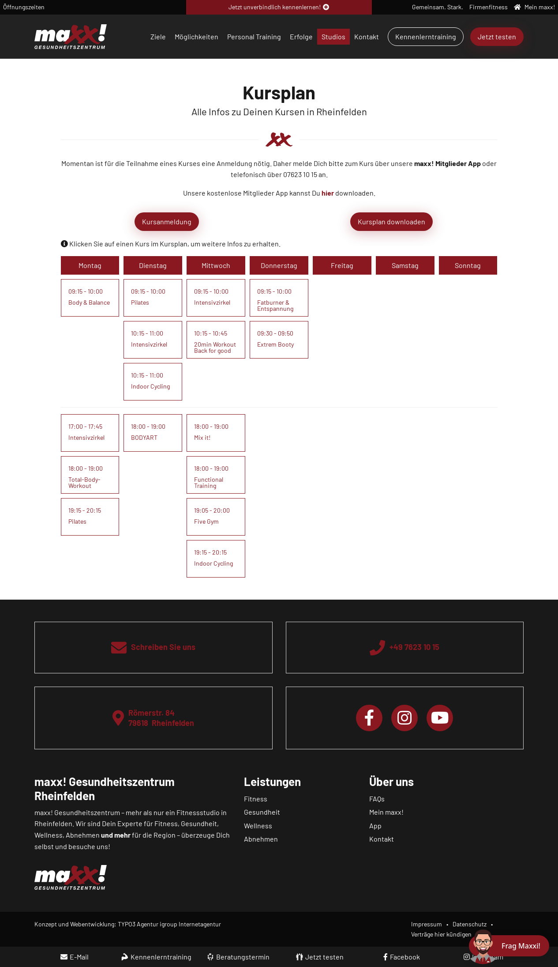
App (375, 825)
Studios (333, 36)
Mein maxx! (386, 812)
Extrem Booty (275, 344)
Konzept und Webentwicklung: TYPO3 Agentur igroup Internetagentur (127, 924)
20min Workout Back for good (215, 347)
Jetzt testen (497, 36)
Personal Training (254, 36)
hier (328, 193)
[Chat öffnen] (509, 945)
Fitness (255, 798)
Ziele (158, 36)
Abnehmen (261, 839)
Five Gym (206, 521)
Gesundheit (262, 812)
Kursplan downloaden (391, 221)
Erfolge (301, 36)
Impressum (426, 924)
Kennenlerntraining (425, 36)
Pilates (140, 302)
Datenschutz (470, 924)
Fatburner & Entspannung (275, 305)
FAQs (377, 798)
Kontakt (366, 36)
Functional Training (208, 482)
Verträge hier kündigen (441, 934)
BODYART (144, 437)
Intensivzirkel (149, 344)
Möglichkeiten (196, 36)
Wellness (258, 825)
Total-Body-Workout (84, 482)
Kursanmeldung (166, 221)
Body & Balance (89, 302)
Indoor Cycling (150, 386)
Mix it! (202, 437)
